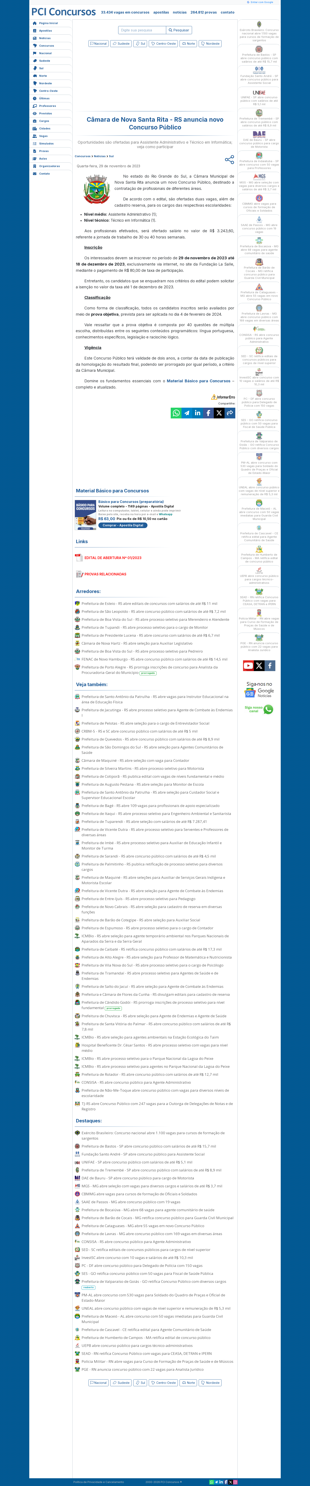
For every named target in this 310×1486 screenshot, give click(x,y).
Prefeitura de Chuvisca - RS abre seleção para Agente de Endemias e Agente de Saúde (154, 1015)
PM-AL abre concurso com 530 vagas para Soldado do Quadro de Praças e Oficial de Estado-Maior (153, 1297)
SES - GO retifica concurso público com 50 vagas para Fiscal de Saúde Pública (147, 1273)
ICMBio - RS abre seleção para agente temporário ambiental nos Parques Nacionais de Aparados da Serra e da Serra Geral (155, 938)
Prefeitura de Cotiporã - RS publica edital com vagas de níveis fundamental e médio (153, 776)
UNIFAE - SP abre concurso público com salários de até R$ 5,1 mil (137, 1162)
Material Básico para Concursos (198, 381)
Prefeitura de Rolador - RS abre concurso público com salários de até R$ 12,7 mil (150, 1074)
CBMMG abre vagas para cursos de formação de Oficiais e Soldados (139, 1193)
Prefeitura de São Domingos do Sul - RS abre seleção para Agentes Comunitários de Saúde (152, 750)
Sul (38, 68)
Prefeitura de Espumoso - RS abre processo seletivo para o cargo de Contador (147, 927)
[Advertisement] (120, 80)
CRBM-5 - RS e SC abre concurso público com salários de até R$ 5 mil (140, 731)
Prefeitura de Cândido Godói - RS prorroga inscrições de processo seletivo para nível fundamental (153, 1005)
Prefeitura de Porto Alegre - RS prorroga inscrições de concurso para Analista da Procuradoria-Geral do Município (150, 670)
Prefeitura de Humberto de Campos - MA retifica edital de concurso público (146, 1337)
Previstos (42, 113)
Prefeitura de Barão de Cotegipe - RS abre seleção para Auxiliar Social (141, 919)
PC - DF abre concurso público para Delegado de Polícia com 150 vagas (142, 1265)
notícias (180, 12)
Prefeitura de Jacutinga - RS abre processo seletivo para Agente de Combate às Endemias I (157, 712)
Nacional (42, 53)
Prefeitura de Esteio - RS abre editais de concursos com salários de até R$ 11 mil (149, 603)
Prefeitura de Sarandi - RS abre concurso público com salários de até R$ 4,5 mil (149, 856)
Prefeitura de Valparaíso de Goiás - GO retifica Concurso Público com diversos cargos (154, 1284)
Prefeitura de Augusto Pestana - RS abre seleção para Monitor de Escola (143, 784)
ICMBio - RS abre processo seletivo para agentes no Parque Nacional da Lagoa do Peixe (156, 1066)
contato (227, 12)
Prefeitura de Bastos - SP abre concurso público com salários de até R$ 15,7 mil (149, 1146)
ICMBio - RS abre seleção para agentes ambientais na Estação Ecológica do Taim (150, 1037)
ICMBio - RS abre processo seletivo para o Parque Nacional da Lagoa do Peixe (147, 1058)
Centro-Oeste (45, 90)
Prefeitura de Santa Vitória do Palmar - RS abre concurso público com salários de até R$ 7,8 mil (156, 1026)
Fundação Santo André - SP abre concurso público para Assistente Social (143, 1154)
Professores (44, 105)
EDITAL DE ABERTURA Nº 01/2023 (113, 558)
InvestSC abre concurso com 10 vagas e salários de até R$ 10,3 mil (137, 1257)
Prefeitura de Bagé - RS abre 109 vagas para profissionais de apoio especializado (151, 805)
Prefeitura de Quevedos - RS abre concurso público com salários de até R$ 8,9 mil (151, 739)
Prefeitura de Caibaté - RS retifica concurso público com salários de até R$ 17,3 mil (152, 949)
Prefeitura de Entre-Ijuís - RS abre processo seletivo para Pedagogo (138, 898)
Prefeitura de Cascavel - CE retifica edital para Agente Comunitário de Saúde (146, 1329)
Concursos (43, 45)
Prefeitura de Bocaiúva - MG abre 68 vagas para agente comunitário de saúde (148, 1209)
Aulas (40, 158)
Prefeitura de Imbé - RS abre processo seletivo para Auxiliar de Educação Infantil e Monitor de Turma (152, 845)
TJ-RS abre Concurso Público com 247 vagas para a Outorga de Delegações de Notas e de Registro (157, 1106)
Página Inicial (45, 23)
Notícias (42, 38)
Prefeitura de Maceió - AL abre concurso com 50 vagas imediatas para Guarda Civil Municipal (152, 1319)
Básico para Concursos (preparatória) (131, 501)
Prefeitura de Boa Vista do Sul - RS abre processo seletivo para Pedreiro (142, 651)
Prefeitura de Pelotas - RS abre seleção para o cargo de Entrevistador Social (145, 723)
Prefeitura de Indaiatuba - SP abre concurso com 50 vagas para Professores (259, 161)
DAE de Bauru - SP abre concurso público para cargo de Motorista (138, 1178)
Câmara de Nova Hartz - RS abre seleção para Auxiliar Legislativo (137, 643)
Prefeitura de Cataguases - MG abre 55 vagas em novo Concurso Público (143, 1225)
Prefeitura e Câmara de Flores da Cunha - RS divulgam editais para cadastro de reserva (156, 994)
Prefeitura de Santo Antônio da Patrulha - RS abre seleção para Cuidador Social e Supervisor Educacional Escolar (150, 795)
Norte (40, 75)
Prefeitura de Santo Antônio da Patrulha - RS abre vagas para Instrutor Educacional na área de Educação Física (155, 699)
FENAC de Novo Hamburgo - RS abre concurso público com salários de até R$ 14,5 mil (155, 659)
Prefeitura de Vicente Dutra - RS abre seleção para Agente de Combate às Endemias (152, 890)
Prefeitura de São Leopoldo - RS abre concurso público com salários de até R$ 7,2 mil (154, 611)
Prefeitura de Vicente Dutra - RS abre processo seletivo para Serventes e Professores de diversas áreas (155, 832)
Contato (41, 173)
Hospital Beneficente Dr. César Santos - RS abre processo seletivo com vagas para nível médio (155, 1048)
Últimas (41, 98)
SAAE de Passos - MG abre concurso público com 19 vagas (131, 1201)
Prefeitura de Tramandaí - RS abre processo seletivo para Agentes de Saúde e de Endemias (150, 976)
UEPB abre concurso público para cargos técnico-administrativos (137, 1345)
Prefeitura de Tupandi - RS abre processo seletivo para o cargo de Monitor (145, 627)
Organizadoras (46, 166)
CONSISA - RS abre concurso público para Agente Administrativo (136, 1082)
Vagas (40, 136)
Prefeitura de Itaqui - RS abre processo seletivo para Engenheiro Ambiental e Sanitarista (156, 813)
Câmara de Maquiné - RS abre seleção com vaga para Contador (135, 760)
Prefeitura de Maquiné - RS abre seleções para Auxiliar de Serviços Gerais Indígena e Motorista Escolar (153, 880)
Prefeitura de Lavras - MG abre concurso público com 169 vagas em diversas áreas (152, 1233)
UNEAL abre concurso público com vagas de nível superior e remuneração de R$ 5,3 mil (156, 1308)
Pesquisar (179, 30)
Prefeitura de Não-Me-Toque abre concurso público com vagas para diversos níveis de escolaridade (155, 1093)
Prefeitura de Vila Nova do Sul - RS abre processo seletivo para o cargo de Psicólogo (152, 965)
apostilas (161, 12)
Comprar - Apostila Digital (123, 525)
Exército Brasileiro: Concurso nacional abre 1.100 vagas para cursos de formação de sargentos (153, 1135)
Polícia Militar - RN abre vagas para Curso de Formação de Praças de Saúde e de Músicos (157, 1361)
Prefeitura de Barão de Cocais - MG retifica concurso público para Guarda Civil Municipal (158, 1217)
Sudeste (41, 60)
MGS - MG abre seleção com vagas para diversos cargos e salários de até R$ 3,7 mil (152, 1185)
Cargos (41, 120)
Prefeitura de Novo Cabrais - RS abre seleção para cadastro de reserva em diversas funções (152, 909)
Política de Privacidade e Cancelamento (98, 1482)
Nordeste (42, 83)
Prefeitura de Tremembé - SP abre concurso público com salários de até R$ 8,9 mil (152, 1170)
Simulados (43, 143)
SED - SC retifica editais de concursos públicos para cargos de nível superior (146, 1249)
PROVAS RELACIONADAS (105, 574)
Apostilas (42, 30)
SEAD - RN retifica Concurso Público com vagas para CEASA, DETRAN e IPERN (147, 1353)
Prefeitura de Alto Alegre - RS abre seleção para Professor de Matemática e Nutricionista (157, 957)
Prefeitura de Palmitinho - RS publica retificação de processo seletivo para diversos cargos (152, 867)
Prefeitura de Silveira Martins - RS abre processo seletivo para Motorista (143, 768)
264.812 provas (204, 12)
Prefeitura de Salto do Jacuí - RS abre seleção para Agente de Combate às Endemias (152, 986)
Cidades (41, 128)
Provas (41, 151)
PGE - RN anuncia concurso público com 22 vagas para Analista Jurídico (143, 1369)
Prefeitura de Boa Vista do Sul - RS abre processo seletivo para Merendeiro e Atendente (155, 619)
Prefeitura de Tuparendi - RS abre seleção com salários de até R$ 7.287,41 (144, 821)
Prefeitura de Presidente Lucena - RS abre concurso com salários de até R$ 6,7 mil (151, 635)
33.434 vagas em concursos (125, 12)
